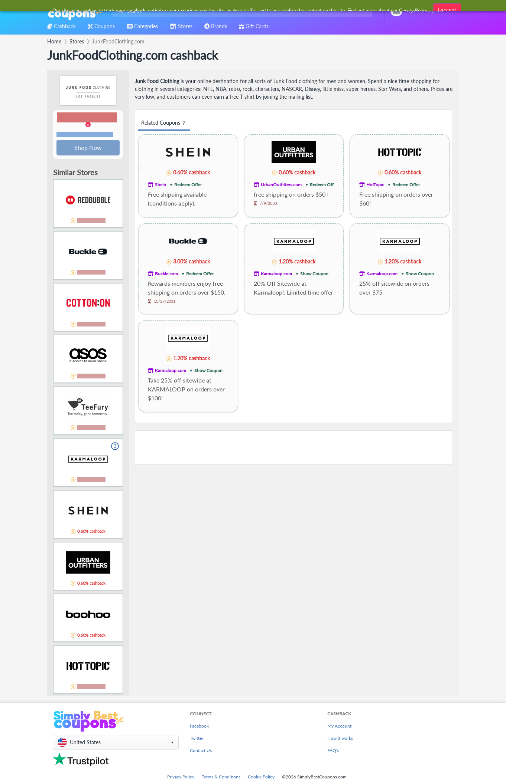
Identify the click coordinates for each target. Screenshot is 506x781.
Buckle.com (166, 273)
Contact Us (201, 751)
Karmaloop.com (276, 273)
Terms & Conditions (221, 777)
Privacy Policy (180, 777)
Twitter (196, 739)
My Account (339, 726)
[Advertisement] (294, 447)
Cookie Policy (261, 777)
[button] (88, 125)
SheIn (160, 184)
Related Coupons (164, 123)
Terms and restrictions (84, 134)
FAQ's (333, 751)
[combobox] (241, 10)
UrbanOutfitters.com (281, 184)
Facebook (199, 726)
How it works (340, 739)
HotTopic (375, 184)
